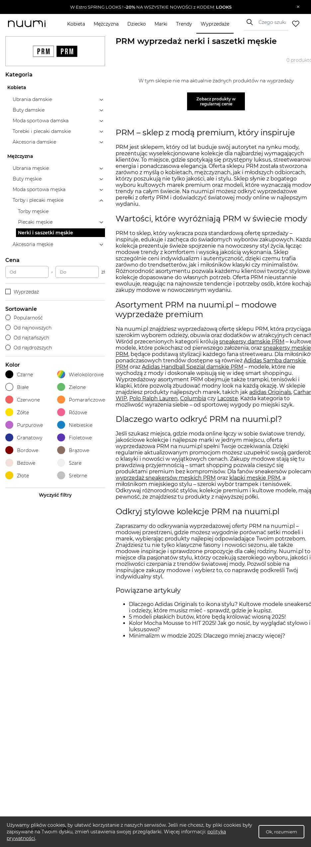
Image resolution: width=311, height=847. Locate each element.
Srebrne (72, 475)
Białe (17, 387)
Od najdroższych (28, 348)
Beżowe (20, 463)
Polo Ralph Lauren (153, 398)
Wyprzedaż (22, 292)
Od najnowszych (28, 328)
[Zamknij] (298, 7)
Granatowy (23, 437)
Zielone (71, 387)
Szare (69, 463)
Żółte (17, 412)
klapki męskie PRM (254, 478)
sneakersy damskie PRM (251, 341)
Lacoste (227, 398)
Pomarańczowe (81, 400)
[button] (151, 7)
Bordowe (21, 450)
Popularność (24, 318)
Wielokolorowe (80, 374)
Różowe (72, 412)
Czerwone (22, 400)
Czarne (19, 374)
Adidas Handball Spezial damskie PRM (192, 367)
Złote (17, 475)
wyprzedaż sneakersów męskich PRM (166, 478)
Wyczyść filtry (55, 495)
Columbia (193, 398)
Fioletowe (74, 437)
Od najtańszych (27, 338)
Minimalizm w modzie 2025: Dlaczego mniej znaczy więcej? (207, 636)
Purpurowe (24, 425)
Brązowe (73, 450)
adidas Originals (270, 392)
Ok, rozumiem (281, 831)
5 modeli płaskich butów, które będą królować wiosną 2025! (207, 617)
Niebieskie (74, 425)
